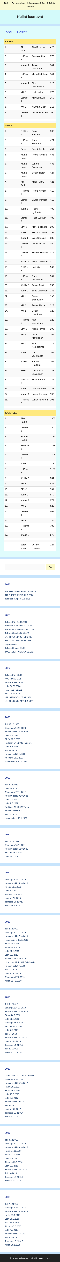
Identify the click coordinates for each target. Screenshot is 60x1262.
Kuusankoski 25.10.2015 (16, 1211)
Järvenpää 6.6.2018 (14, 1023)
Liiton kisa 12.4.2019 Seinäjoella (20, 962)
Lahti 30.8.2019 (12, 951)
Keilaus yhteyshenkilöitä (36, 3)
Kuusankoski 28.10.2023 (16, 732)
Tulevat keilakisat (18, 3)
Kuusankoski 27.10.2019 (16, 936)
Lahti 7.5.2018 (11, 1030)
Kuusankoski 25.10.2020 (16, 883)
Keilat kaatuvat (30, 17)
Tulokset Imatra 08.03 (15, 648)
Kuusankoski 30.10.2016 (16, 1147)
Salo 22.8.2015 (12, 1222)
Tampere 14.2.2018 (14, 1045)
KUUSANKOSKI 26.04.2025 (18, 640)
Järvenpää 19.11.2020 (15, 879)
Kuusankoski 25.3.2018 (16, 1037)
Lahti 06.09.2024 (13, 686)
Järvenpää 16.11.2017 (15, 1079)
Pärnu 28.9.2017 (12, 1087)
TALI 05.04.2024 (12, 694)
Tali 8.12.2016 (11, 1140)
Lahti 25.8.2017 (12, 1094)
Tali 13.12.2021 (12, 841)
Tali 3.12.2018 (11, 1004)
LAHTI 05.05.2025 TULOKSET (19, 637)
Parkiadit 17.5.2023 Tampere (18, 743)
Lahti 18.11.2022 (13, 788)
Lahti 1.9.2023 (11, 735)
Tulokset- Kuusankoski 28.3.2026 (20, 591)
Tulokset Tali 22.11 (13, 675)
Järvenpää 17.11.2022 (15, 792)
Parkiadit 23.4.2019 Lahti (16, 958)
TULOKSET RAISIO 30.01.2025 (20, 652)
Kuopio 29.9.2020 (13, 887)
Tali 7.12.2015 (11, 1204)
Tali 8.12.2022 (11, 785)
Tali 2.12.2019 (11, 929)
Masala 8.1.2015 (12, 1245)
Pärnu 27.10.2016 (13, 1151)
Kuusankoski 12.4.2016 (16, 1169)
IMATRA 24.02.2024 (14, 690)
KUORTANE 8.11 (13, 679)
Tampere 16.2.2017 (14, 1113)
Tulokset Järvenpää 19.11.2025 (19, 626)
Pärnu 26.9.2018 (12, 1015)
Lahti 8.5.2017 (11, 1098)
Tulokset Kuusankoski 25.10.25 (19, 629)
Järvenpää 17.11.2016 (15, 1143)
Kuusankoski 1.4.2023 (15, 754)
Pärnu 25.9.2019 (12, 947)
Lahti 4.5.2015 (11, 1230)
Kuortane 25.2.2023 (14, 758)
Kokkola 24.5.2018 (13, 1026)
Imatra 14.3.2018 (13, 1041)
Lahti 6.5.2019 (11, 955)
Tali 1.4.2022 (11, 814)
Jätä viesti (30, 7)
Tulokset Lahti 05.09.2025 (17, 633)
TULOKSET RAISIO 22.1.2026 (19, 595)
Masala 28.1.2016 (13, 1181)
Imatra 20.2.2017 (13, 1109)
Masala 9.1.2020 (12, 905)
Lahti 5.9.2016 (11, 1158)
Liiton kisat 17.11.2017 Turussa (19, 1076)
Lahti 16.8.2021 (12, 856)
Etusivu (6, 3)
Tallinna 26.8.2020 (13, 894)
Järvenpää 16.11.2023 (15, 728)
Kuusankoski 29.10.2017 (16, 1083)
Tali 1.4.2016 (11, 1173)
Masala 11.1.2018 (13, 1052)
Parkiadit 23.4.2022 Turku (17, 807)
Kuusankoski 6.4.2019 (15, 966)
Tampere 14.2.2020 (14, 902)
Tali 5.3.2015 (11, 1237)
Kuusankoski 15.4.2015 (16, 1234)
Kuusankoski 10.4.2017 (16, 1102)
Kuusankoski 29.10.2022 (16, 796)
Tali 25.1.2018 (11, 1049)
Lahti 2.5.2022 (11, 803)
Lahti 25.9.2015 (12, 1219)
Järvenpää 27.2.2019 (15, 977)
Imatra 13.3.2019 (13, 973)
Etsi (50, 567)
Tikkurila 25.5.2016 (13, 1162)
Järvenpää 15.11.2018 (15, 1008)
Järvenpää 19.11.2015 (15, 1208)
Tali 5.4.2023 (11, 750)
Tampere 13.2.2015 (14, 1241)
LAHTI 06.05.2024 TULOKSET (19, 701)
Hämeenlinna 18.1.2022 (16, 818)
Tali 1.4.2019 (11, 970)
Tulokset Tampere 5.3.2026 (17, 599)
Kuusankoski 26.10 (14, 682)
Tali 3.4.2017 (11, 1105)
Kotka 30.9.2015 (12, 1215)
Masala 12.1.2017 (13, 1116)
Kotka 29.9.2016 (12, 1155)
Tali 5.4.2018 (11, 1034)
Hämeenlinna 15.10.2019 (16, 940)
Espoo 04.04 (11, 644)
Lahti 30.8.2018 (12, 1019)
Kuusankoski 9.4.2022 (15, 811)
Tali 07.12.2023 (12, 724)
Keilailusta (51, 3)
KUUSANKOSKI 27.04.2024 (18, 697)
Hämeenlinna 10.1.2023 (16, 761)
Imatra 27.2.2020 (13, 898)
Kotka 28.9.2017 (12, 1090)
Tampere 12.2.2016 (14, 1177)
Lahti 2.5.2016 (11, 1166)
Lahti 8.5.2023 (11, 746)
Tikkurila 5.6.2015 (13, 1226)
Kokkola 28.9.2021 (13, 852)
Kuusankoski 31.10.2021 (16, 849)
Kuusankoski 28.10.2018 (16, 1011)
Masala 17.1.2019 (13, 981)
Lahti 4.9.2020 (11, 891)
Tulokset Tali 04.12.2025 (16, 622)
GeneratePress (44, 1258)
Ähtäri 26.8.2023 (12, 739)
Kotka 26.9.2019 (12, 944)
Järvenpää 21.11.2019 (15, 932)
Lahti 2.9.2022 (11, 799)
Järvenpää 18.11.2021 (15, 845)
